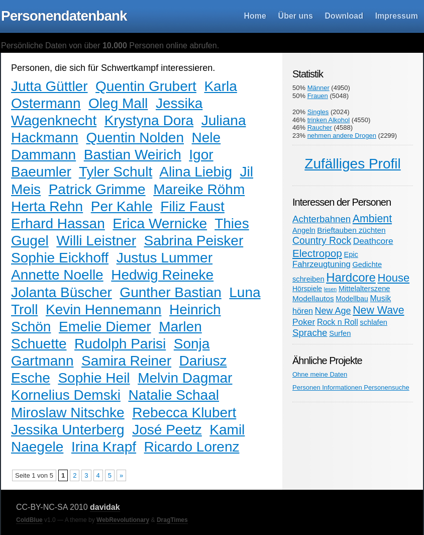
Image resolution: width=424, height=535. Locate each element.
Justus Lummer (165, 257)
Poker (303, 322)
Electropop (317, 253)
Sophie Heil (94, 378)
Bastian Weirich (132, 154)
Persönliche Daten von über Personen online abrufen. (110, 45)
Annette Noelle (57, 275)
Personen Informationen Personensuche (350, 387)
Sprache (310, 332)
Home (255, 16)
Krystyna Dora (148, 120)
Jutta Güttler (49, 86)
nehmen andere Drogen (341, 135)
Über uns (295, 16)
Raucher (319, 127)
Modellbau (352, 299)
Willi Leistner (96, 240)
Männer (318, 88)
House (394, 278)
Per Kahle (122, 206)
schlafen (373, 322)
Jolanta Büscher (61, 292)
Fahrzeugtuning (321, 264)
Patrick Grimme (97, 189)
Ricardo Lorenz (192, 447)
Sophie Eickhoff (60, 257)
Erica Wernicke (160, 223)
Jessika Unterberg (68, 429)
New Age (333, 311)
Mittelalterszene (364, 289)
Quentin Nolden (135, 137)
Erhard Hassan (58, 223)
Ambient (372, 219)
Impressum (396, 16)
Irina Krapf (103, 447)
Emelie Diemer (105, 326)
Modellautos (313, 298)
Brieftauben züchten (351, 230)
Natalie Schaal (173, 395)
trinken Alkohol (328, 120)
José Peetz (167, 429)
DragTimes (172, 519)
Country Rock (321, 240)
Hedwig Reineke (162, 275)
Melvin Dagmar (185, 378)
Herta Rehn (47, 206)
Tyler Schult (115, 172)
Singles (318, 112)
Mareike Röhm (199, 189)
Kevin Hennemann (103, 309)
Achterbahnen (321, 219)
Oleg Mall (118, 103)
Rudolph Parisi (120, 343)
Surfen (340, 333)
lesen (330, 289)
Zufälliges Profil (352, 163)
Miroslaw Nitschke (68, 412)
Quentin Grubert (145, 86)
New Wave (378, 310)
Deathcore (373, 241)
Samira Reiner (126, 361)
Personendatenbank (64, 16)
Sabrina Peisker (194, 240)
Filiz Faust (192, 206)
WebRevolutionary (122, 519)
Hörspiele (307, 289)
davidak (105, 507)
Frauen (317, 96)
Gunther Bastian (170, 292)
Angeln (303, 230)
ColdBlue (29, 519)
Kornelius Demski (66, 395)
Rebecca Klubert (184, 412)
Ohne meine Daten (319, 374)
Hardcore (351, 277)
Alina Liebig (195, 172)
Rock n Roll (337, 322)
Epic (351, 254)
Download (344, 16)
